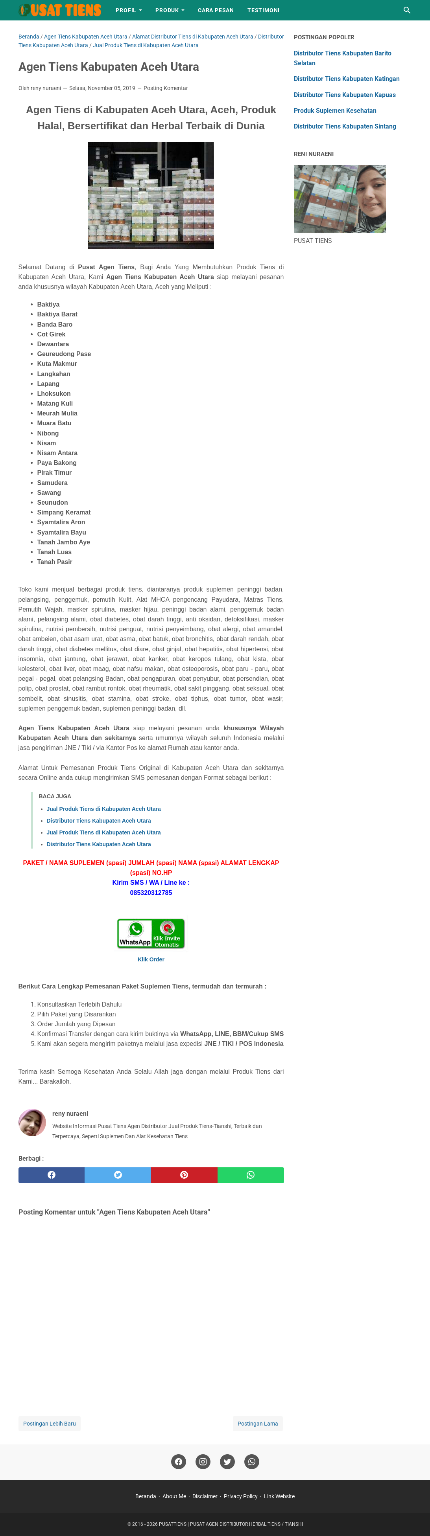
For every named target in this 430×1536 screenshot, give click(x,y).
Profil (126, 10)
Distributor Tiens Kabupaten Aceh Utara (99, 821)
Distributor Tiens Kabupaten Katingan (347, 79)
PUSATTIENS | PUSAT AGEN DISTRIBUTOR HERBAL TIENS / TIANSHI (231, 1524)
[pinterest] (184, 1175)
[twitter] (118, 1175)
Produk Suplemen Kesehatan (335, 110)
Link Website (279, 1496)
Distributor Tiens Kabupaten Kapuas (345, 95)
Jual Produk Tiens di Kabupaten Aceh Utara (104, 809)
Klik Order (151, 959)
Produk (167, 10)
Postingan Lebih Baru (49, 1423)
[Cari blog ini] (407, 10)
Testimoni (263, 10)
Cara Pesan (216, 10)
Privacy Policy (241, 1496)
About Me (174, 1496)
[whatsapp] (251, 1175)
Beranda (145, 1496)
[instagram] (203, 1462)
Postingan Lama (258, 1423)
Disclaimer (205, 1496)
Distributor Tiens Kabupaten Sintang (345, 126)
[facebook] (51, 1175)
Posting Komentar (166, 88)
